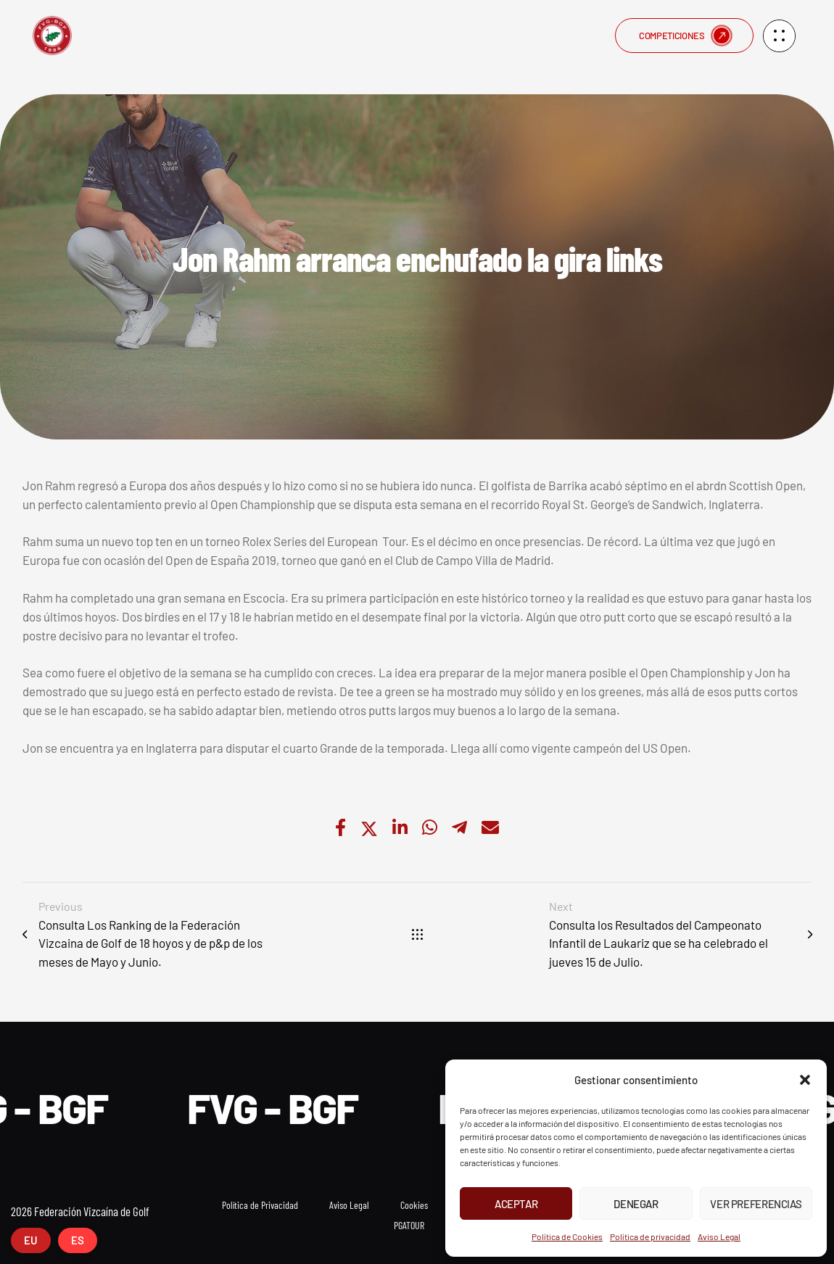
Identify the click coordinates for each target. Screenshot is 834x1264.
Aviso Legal (719, 1236)
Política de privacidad (650, 1236)
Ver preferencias (755, 1203)
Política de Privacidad (260, 1205)
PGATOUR (409, 1225)
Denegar (636, 1203)
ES (77, 1240)
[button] (805, 1080)
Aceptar (516, 1203)
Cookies (414, 1205)
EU (31, 1240)
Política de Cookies (567, 1236)
